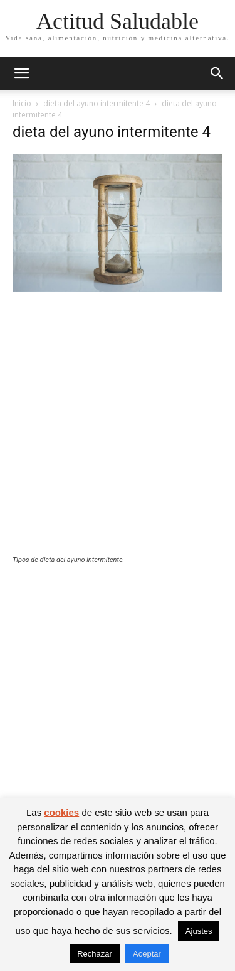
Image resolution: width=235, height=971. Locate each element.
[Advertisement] (117, 432)
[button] (21, 73)
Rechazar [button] (94, 953)
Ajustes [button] (198, 931)
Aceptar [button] (147, 953)
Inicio (22, 103)
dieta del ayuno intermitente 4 (96, 103)
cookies (61, 812)
